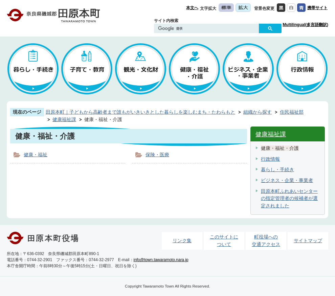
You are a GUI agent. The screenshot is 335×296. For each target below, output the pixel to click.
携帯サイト (317, 7)
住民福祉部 (292, 112)
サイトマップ (308, 240)
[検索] (208, 29)
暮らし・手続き (277, 169)
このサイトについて (224, 240)
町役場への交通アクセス (266, 240)
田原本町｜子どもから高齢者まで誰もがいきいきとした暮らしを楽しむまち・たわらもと (140, 112)
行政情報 (270, 159)
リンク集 (182, 240)
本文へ (192, 7)
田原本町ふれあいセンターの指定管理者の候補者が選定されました (289, 198)
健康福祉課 (64, 119)
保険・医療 (157, 154)
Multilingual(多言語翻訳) (305, 24)
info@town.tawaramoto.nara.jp (161, 259)
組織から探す (257, 112)
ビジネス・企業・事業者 (287, 180)
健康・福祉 (35, 154)
